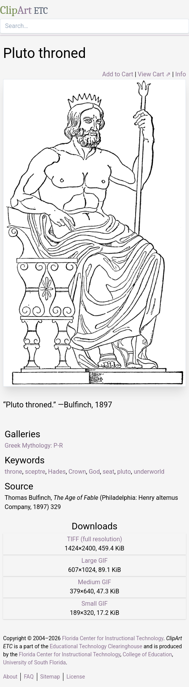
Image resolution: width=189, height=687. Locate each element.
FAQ (28, 677)
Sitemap (50, 677)
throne (13, 471)
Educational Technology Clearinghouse (96, 646)
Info (180, 74)
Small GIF (94, 603)
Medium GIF (94, 582)
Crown (77, 471)
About (10, 677)
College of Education (147, 654)
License (75, 677)
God (94, 471)
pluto (124, 471)
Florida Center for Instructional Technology (112, 638)
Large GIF (94, 560)
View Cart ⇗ (154, 74)
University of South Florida (34, 662)
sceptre (35, 471)
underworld (149, 471)
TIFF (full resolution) (94, 539)
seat (108, 471)
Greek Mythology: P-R (34, 445)
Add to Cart (117, 74)
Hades (57, 471)
